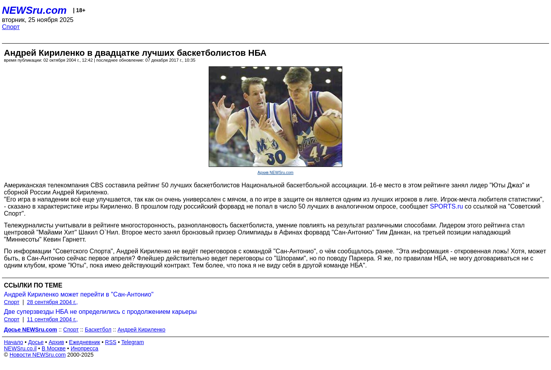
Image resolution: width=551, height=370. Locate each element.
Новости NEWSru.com (37, 355)
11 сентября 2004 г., (52, 319)
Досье (36, 342)
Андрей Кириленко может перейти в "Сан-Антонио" (79, 294)
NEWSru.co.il (20, 348)
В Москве (54, 348)
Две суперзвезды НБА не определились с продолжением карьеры (100, 311)
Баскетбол (98, 329)
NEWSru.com (34, 10)
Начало (13, 342)
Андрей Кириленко (141, 329)
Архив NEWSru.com (275, 172)
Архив (56, 342)
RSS (110, 342)
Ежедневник (84, 342)
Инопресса (85, 348)
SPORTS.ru (447, 206)
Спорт (11, 27)
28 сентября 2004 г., (52, 302)
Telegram (132, 342)
